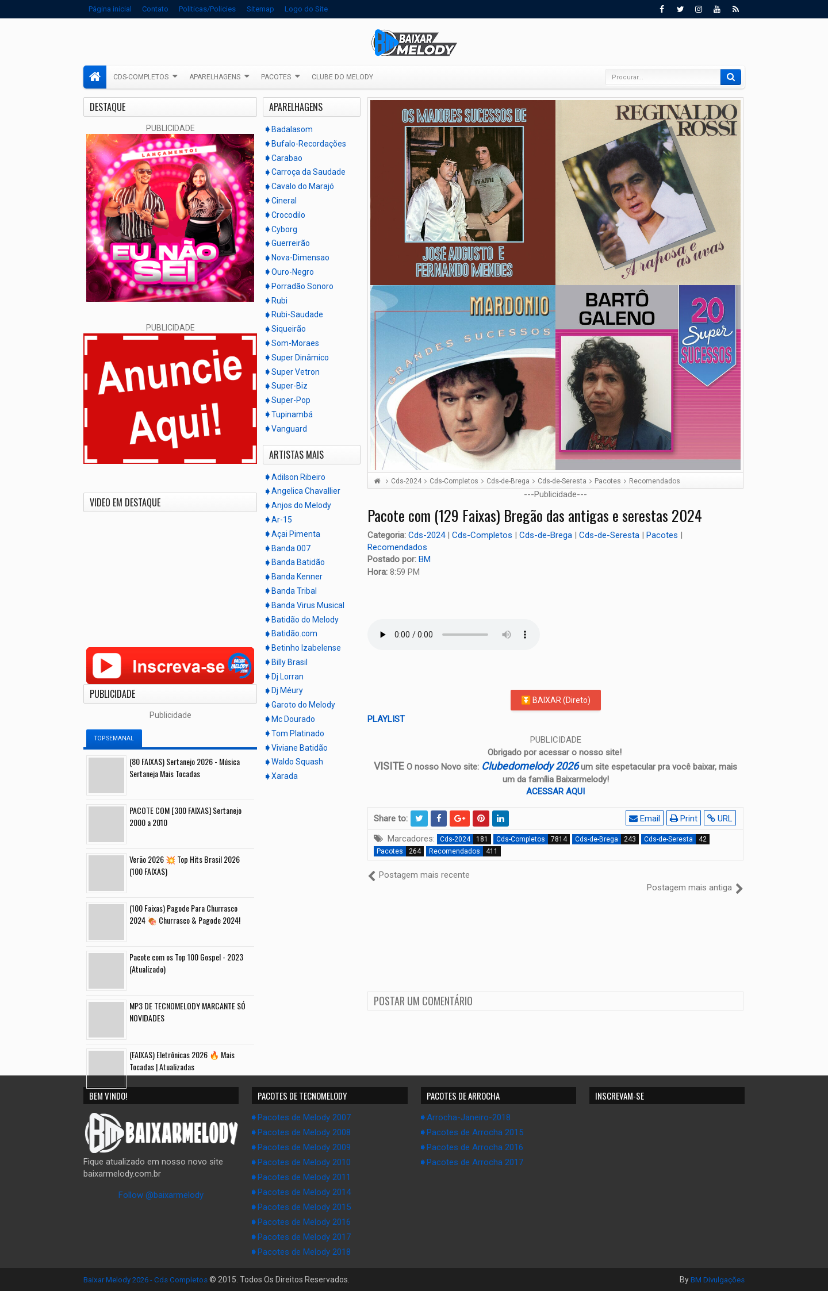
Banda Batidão (298, 562)
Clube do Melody (342, 77)
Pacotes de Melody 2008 (304, 1132)
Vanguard (289, 428)
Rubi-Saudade (297, 314)
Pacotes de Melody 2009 (304, 1147)
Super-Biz (289, 385)
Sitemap (260, 9)
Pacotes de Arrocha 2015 (475, 1132)
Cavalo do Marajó (302, 186)
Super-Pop (290, 400)
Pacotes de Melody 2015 (304, 1207)
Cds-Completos (140, 77)
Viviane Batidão (299, 747)
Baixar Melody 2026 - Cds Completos (149, 1279)
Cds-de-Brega (546, 535)
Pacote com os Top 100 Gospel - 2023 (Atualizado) (186, 963)
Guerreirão (290, 243)
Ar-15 (281, 519)
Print (685, 818)
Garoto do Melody (303, 704)
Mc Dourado (293, 719)
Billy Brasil (289, 662)
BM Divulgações (716, 1279)
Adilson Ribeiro (298, 477)
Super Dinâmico (300, 357)
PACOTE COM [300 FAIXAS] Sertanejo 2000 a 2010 (185, 816)
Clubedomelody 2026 (529, 766)
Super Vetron (295, 371)
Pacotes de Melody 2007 (304, 1117)
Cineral (284, 200)
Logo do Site (306, 9)
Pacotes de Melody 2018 (304, 1252)
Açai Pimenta (295, 534)
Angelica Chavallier (305, 490)
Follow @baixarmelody (161, 1195)
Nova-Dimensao (300, 257)
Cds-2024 (427, 535)
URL (721, 818)
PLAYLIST (386, 719)
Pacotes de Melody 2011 (304, 1177)
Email (645, 818)
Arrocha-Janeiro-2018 (469, 1117)
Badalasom (292, 129)
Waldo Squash (297, 761)
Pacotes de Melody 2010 (304, 1162)
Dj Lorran (287, 676)
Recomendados (397, 547)
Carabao (286, 158)
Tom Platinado (297, 733)
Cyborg (284, 229)
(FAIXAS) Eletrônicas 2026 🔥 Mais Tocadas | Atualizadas (182, 1060)
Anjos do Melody (301, 505)
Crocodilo (288, 215)
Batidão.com (294, 633)
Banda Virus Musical (307, 605)
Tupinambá (292, 414)
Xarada (284, 776)
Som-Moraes (295, 343)
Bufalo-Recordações (308, 143)
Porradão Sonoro (302, 286)
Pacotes (276, 77)
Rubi (279, 300)
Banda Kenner (297, 576)
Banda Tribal (294, 590)
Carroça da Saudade (308, 171)
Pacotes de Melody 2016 (304, 1222)
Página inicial (110, 9)
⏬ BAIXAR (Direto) (556, 700)
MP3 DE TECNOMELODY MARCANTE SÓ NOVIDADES (187, 1012)
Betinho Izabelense (306, 647)
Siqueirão (288, 328)
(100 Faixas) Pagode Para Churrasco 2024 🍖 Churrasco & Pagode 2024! (184, 914)
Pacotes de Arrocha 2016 (475, 1147)
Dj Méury (287, 690)
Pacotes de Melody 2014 (304, 1192)
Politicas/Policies (207, 9)
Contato (155, 9)
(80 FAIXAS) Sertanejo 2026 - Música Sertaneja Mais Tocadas (184, 767)
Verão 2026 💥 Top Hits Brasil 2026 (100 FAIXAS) (184, 865)
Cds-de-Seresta (610, 535)
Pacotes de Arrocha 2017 (475, 1162)
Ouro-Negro (292, 271)
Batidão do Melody (305, 619)
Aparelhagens (214, 77)
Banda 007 (290, 548)
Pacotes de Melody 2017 (304, 1237)
